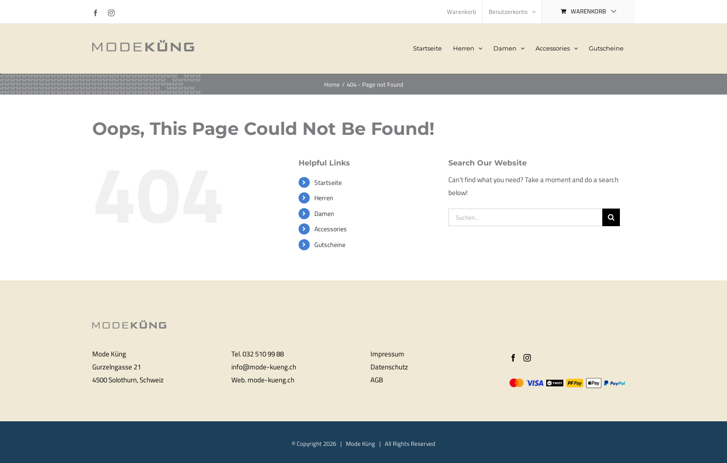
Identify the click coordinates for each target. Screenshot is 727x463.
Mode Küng (360, 443)
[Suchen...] (525, 217)
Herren (323, 198)
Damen (324, 213)
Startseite (328, 182)
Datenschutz (389, 367)
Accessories (330, 229)
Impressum (387, 354)
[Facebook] (513, 358)
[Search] (611, 217)
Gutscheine (329, 244)
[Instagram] (527, 358)
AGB (376, 379)
